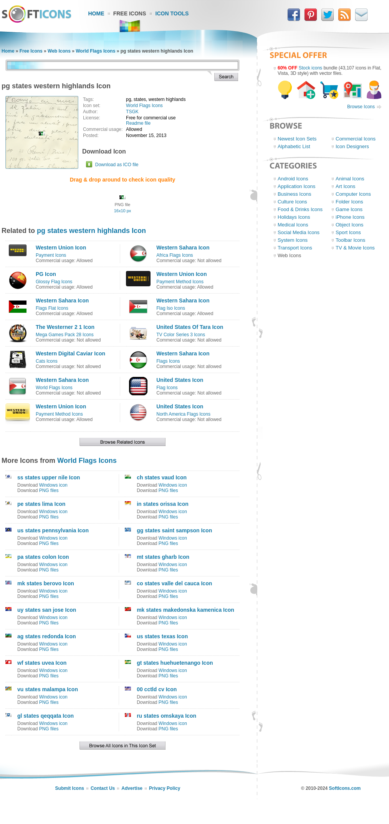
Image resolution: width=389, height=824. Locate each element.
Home (96, 13)
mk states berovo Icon (45, 583)
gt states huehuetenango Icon (175, 663)
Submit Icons (69, 788)
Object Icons (349, 225)
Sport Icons (348, 232)
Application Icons (296, 186)
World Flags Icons (95, 51)
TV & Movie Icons (355, 248)
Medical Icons (293, 225)
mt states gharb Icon (163, 557)
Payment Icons (51, 255)
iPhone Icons (350, 217)
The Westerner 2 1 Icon (65, 327)
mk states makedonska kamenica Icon (185, 610)
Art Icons (345, 186)
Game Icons (349, 209)
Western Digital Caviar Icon (70, 353)
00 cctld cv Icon (157, 689)
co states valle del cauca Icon (174, 583)
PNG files (49, 490)
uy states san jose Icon (46, 610)
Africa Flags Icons (174, 255)
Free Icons (129, 13)
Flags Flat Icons (52, 308)
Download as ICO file (117, 164)
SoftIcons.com (345, 788)
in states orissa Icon (163, 504)
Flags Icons (168, 361)
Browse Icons (361, 106)
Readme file (138, 123)
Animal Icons (350, 179)
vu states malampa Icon (47, 689)
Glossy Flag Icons (54, 281)
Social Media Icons (298, 232)
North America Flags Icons (183, 414)
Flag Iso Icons (170, 308)
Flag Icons (166, 387)
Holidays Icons (294, 217)
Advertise (131, 788)
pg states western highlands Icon (91, 230)
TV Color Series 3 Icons (180, 334)
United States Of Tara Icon (189, 327)
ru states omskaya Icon (166, 716)
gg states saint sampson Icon (174, 530)
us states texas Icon (162, 636)
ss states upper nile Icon (48, 477)
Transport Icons (295, 248)
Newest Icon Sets (297, 139)
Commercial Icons (356, 139)
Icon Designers (352, 146)
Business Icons (294, 194)
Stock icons (310, 68)
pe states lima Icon (41, 504)
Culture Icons (292, 202)
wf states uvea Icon (41, 663)
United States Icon (179, 380)
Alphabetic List (294, 146)
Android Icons (293, 179)
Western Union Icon (61, 247)
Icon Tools (172, 13)
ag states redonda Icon (46, 636)
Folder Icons (349, 202)
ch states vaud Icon (162, 477)
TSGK (132, 111)
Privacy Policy (164, 788)
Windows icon (53, 485)
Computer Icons (353, 194)
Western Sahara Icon (182, 247)
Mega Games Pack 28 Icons (65, 334)
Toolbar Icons (350, 240)
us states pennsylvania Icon (53, 530)
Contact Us (103, 788)
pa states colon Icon (43, 557)
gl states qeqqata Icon (45, 716)
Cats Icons (47, 361)
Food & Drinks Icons (300, 209)
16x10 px (122, 210)
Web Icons (59, 51)
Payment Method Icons (180, 281)
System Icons (293, 240)
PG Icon (46, 274)
